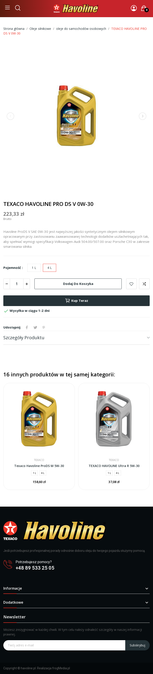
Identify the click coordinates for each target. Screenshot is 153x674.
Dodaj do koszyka (78, 283)
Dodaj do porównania (144, 284)
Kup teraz (76, 300)
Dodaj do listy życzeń (131, 284)
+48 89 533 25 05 (35, 568)
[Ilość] (16, 283)
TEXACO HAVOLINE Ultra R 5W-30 (114, 466)
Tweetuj (35, 327)
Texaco (39, 460)
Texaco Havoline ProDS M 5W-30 (39, 466)
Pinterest (44, 327)
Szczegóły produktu (23, 338)
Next (142, 116)
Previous (10, 116)
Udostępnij (27, 327)
